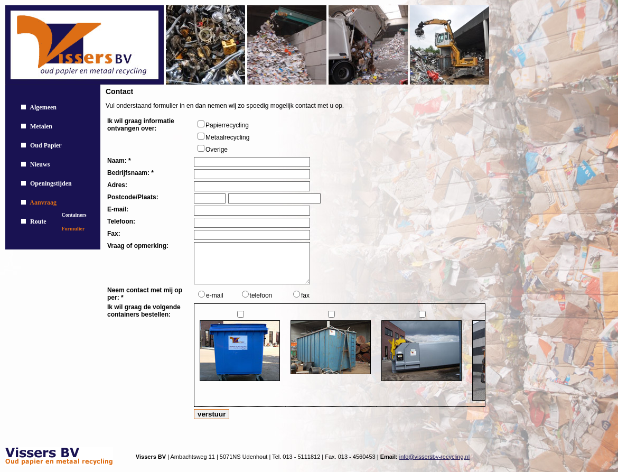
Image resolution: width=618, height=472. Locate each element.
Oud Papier (46, 145)
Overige (216, 149)
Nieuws (40, 164)
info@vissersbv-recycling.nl (434, 457)
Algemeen (43, 107)
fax (305, 295)
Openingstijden (51, 183)
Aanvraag (43, 202)
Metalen (41, 126)
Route (38, 221)
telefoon (261, 295)
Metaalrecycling (227, 137)
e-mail (214, 295)
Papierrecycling (227, 125)
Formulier (73, 229)
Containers (74, 215)
